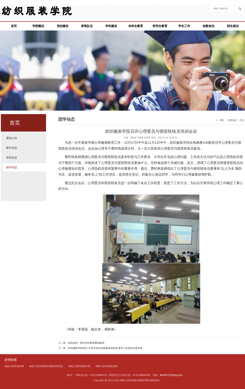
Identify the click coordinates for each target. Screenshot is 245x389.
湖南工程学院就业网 (106, 366)
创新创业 (208, 26)
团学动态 (11, 167)
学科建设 (111, 26)
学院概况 (38, 26)
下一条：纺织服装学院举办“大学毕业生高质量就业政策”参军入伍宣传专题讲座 (100, 348)
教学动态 (11, 147)
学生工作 (184, 26)
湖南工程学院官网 (14, 366)
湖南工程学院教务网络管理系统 (46, 366)
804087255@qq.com (171, 375)
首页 (14, 26)
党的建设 (62, 26)
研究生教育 (160, 26)
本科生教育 (135, 26)
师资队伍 (87, 26)
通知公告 (11, 138)
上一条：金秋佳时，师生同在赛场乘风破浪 (81, 342)
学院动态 (11, 157)
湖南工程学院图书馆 (79, 366)
